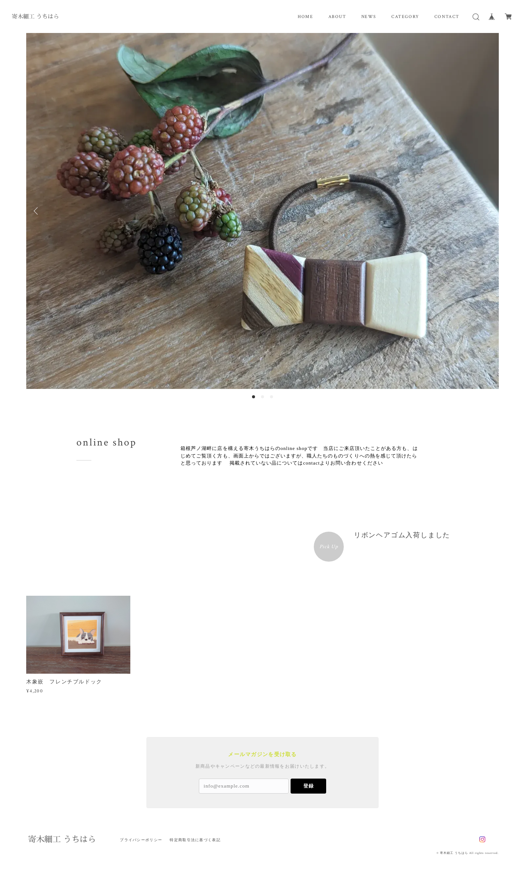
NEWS (368, 16)
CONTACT (446, 16)
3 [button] (271, 396)
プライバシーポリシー (141, 840)
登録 (308, 786)
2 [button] (262, 396)
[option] (262, 211)
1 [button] (253, 396)
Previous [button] (37, 211)
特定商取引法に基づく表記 (195, 840)
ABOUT (337, 16)
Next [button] (487, 211)
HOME (305, 16)
